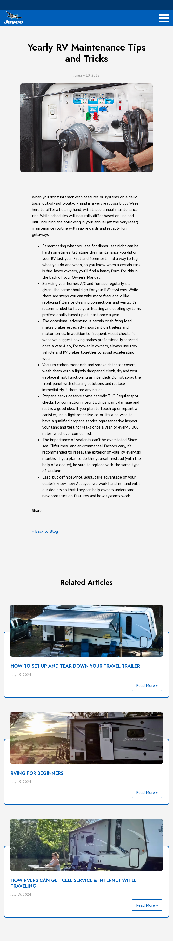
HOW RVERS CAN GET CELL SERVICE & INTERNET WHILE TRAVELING (74, 883)
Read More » (147, 685)
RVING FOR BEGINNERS (37, 773)
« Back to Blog (45, 531)
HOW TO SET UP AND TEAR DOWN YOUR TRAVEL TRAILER (75, 666)
